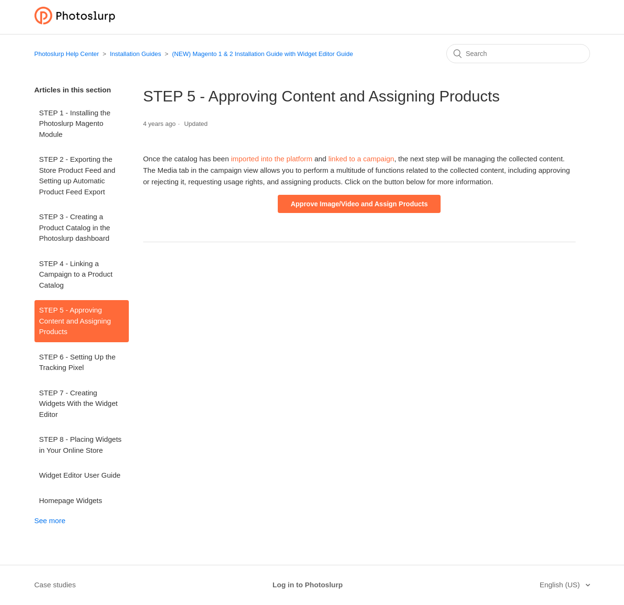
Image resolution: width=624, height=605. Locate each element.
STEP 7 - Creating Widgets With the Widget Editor (78, 403)
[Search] (518, 53)
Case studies (55, 585)
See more (50, 520)
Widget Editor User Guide (80, 475)
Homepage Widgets (70, 500)
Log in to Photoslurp (307, 585)
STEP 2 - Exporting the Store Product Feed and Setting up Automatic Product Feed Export (77, 175)
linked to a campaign (362, 159)
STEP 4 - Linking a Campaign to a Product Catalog (76, 274)
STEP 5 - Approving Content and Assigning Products (75, 321)
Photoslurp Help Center (66, 53)
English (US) (561, 585)
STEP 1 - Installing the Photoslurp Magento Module (75, 123)
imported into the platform (270, 159)
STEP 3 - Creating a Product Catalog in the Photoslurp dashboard (74, 227)
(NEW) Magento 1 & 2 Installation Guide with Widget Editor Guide (262, 53)
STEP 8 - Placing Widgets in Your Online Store (80, 444)
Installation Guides (135, 53)
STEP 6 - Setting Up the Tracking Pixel (77, 362)
